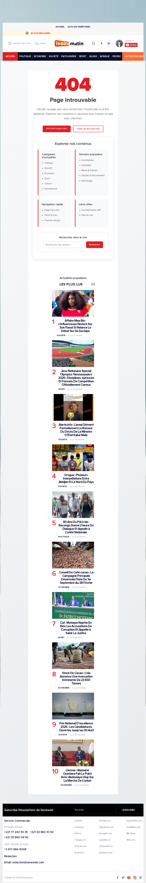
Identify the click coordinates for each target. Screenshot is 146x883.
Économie (49, 173)
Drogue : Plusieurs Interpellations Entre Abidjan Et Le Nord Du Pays (75, 478)
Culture (48, 183)
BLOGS (93, 56)
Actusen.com (80, 846)
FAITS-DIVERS (68, 56)
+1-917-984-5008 (15, 849)
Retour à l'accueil (56, 128)
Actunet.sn (79, 852)
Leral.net (78, 820)
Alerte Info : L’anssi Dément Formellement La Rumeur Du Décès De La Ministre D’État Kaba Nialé (76, 430)
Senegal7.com (105, 833)
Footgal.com (80, 840)
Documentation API (90, 210)
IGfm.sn (78, 833)
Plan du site (87, 215)
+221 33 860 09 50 (16, 837)
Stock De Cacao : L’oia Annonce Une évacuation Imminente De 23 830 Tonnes (76, 678)
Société (48, 168)
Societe (61, 335)
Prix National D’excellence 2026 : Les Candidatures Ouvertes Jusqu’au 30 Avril (76, 727)
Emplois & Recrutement (93, 175)
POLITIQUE (25, 56)
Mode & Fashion (89, 170)
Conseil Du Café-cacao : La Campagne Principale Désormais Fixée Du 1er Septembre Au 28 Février (76, 577)
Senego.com (104, 820)
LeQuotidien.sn (105, 846)
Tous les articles (52, 220)
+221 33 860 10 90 (41, 832)
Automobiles (87, 160)
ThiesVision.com (106, 827)
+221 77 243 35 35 (16, 832)
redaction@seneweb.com (28, 862)
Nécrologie (86, 180)
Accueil (60, 27)
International (50, 188)
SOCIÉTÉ (53, 56)
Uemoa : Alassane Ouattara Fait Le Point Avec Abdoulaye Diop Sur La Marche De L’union (77, 775)
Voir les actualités (88, 129)
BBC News (130, 833)
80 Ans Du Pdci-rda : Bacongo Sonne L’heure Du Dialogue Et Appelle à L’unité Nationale (76, 527)
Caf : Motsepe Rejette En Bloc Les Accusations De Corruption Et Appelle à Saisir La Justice (76, 628)
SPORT (82, 56)
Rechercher (94, 245)
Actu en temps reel (79, 27)
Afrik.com (130, 840)
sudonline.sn (104, 840)
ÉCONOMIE (40, 56)
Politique (48, 163)
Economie (63, 587)
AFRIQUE (104, 56)
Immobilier (86, 165)
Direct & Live (50, 215)
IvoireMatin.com (133, 827)
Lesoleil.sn (79, 827)
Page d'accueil (51, 210)
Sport (47, 178)
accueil (10, 56)
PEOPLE (116, 56)
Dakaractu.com (105, 852)
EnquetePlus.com (134, 820)
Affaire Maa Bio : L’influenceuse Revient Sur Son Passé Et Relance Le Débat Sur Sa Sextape (75, 326)
